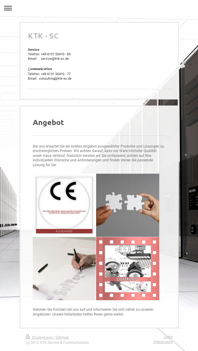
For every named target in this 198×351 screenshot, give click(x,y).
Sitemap (62, 337)
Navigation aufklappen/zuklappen (99, 8)
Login (168, 336)
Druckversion (40, 337)
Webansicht (163, 342)
